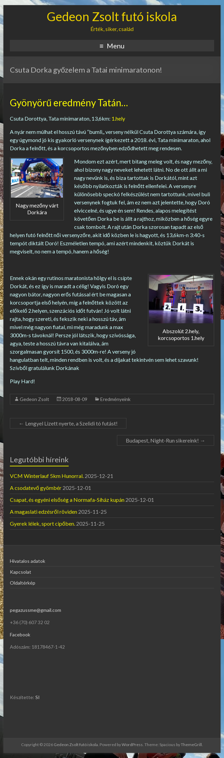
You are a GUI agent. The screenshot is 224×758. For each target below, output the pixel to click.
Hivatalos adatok (27, 561)
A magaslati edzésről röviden (43, 511)
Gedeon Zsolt (34, 399)
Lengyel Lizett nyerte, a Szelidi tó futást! (68, 423)
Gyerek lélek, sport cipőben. (42, 523)
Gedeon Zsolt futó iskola (112, 16)
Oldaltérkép (22, 583)
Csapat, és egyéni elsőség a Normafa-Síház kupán (67, 499)
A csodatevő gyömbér (36, 487)
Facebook (20, 634)
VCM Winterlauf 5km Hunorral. (47, 476)
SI (37, 697)
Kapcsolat (20, 572)
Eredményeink (115, 399)
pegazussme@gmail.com (35, 610)
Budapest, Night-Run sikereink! (165, 440)
